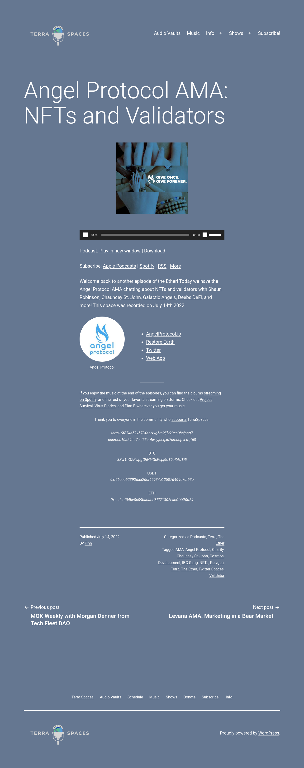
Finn (88, 543)
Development (169, 562)
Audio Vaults (167, 33)
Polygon (216, 562)
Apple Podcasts (119, 266)
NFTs (204, 562)
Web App (155, 358)
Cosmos (217, 556)
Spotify (147, 266)
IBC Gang (190, 562)
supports (178, 419)
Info (210, 33)
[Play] (85, 234)
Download (154, 251)
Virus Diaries (105, 406)
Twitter (153, 350)
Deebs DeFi (190, 297)
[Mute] (205, 234)
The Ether (189, 569)
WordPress (268, 732)
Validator (216, 575)
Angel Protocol (95, 289)
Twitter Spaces (211, 569)
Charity (218, 549)
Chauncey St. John (121, 297)
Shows (236, 33)
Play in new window (120, 251)
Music (193, 33)
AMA (180, 549)
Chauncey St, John (192, 556)
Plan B (130, 406)
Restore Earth (160, 342)
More (175, 266)
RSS (162, 266)
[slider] (145, 235)
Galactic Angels (159, 297)
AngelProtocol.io (163, 334)
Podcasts (198, 537)
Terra (212, 537)
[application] (152, 235)
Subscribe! (269, 33)
